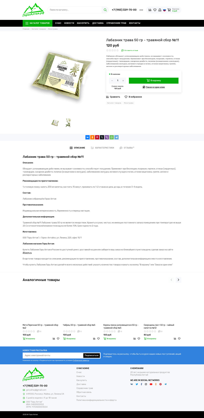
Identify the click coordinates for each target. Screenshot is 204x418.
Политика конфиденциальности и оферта (96, 400)
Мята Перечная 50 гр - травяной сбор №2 (40, 326)
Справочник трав (116, 23)
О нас (58, 23)
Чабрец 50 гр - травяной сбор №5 (79, 325)
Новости (69, 23)
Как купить (83, 23)
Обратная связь (84, 392)
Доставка (98, 23)
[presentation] (171, 280)
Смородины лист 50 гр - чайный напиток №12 (159, 326)
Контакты (134, 23)
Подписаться (91, 355)
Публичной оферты (81, 360)
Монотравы (128, 103)
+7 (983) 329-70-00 (124, 9)
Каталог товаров (38, 23)
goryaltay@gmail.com (36, 390)
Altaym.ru (27, 253)
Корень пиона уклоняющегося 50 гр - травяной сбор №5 (120, 326)
